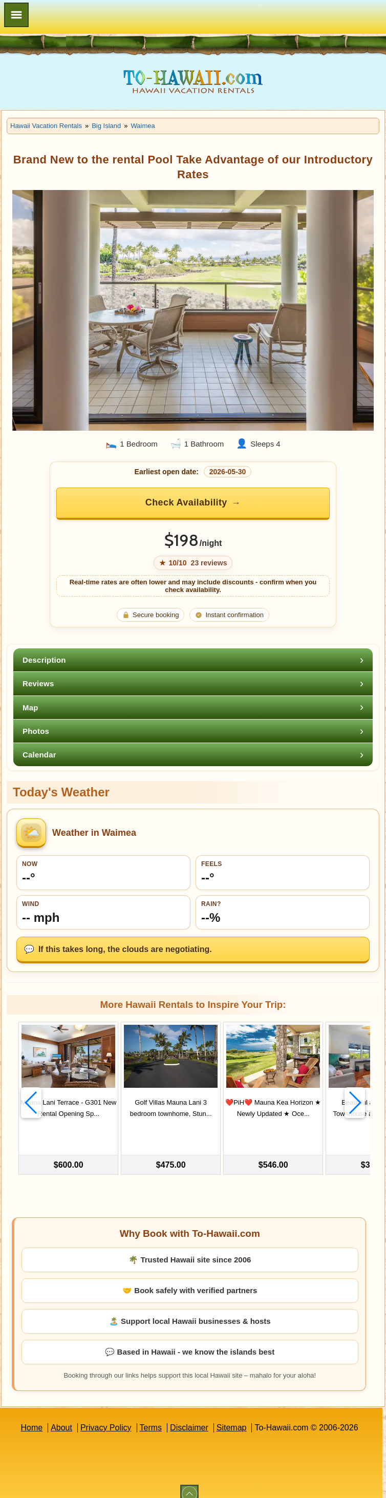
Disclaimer (189, 1415)
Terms (151, 1415)
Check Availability (186, 502)
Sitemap (232, 1415)
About (61, 1415)
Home (31, 1415)
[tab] (193, 659)
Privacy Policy (106, 1415)
